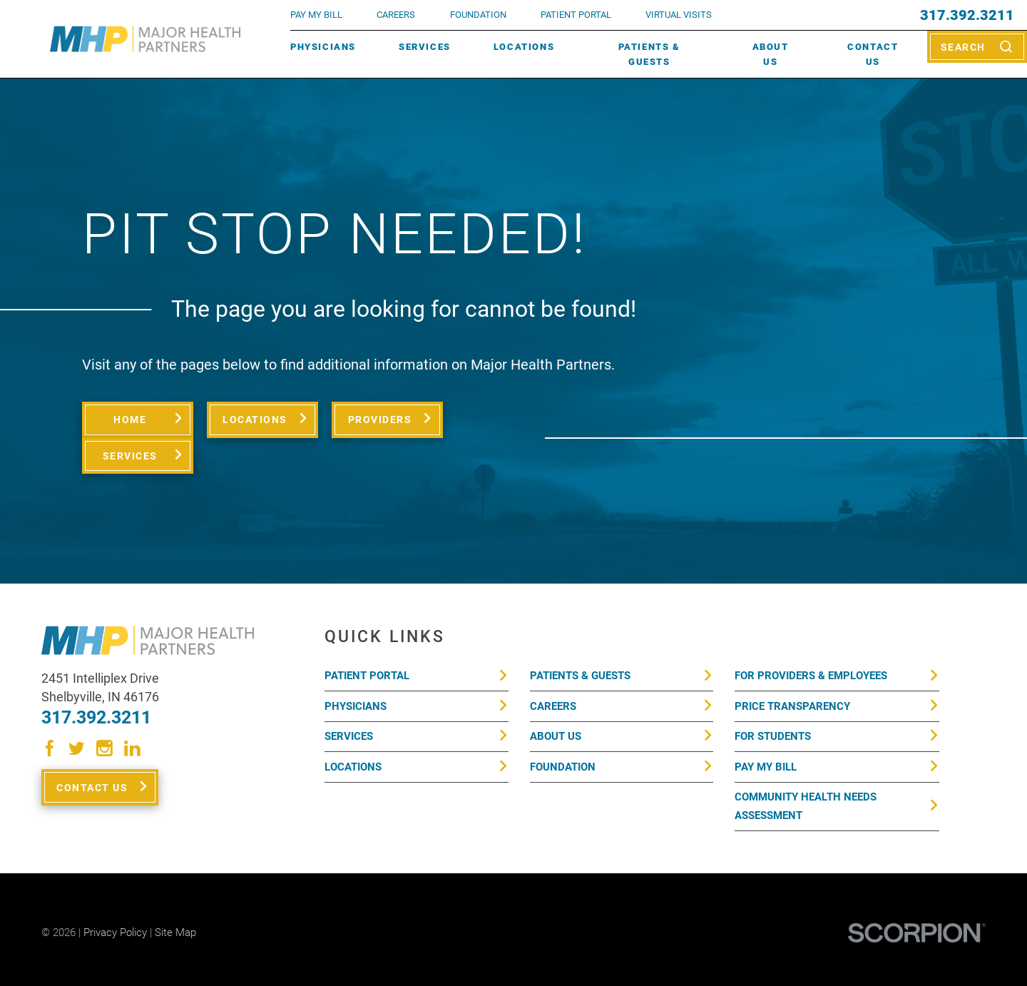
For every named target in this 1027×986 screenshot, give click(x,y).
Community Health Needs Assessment (806, 771)
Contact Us (872, 54)
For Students (773, 700)
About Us (770, 54)
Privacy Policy (115, 896)
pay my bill (316, 14)
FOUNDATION (478, 14)
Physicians (323, 46)
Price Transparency (792, 670)
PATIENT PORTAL (576, 14)
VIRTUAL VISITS (678, 14)
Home (129, 419)
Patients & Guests (649, 54)
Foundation (563, 730)
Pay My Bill (766, 730)
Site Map (175, 896)
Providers (379, 419)
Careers (396, 14)
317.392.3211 (967, 15)
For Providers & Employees (811, 640)
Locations (524, 46)
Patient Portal (367, 640)
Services (425, 46)
